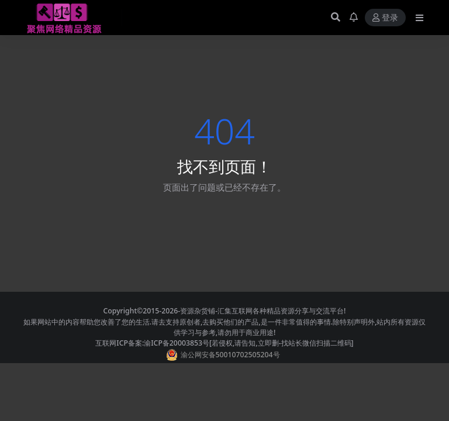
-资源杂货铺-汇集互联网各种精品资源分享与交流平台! (262, 311)
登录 (385, 17)
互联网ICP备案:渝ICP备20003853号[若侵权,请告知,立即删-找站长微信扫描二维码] (224, 343)
